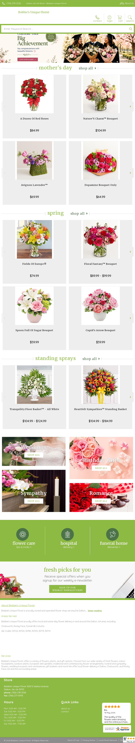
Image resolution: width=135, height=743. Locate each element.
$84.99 (34, 130)
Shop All (86, 68)
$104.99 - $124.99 (34, 421)
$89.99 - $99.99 (100, 276)
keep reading (95, 610)
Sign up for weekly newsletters (67, 589)
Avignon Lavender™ (34, 185)
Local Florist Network (107, 740)
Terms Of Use (73, 740)
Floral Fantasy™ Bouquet (100, 263)
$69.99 (34, 197)
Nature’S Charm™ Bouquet (100, 118)
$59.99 (34, 342)
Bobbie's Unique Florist (33, 12)
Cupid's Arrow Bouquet (100, 330)
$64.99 (100, 197)
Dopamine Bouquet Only (101, 185)
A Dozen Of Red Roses (34, 118)
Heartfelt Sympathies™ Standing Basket (100, 409)
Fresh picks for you (67, 574)
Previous (4, 106)
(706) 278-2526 (13, 3)
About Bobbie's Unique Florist (18, 605)
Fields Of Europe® (34, 263)
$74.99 (34, 276)
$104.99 (100, 130)
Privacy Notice (89, 740)
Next (131, 106)
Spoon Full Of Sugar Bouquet (34, 330)
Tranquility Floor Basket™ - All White (34, 409)
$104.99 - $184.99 (100, 421)
